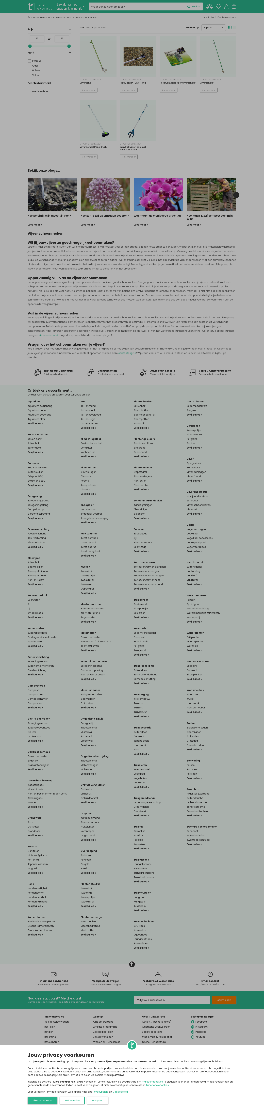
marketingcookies (152, 1081)
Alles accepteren (43, 1100)
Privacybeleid (100, 1091)
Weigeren (97, 1100)
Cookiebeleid (120, 1091)
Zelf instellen (72, 1100)
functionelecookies (157, 1085)
